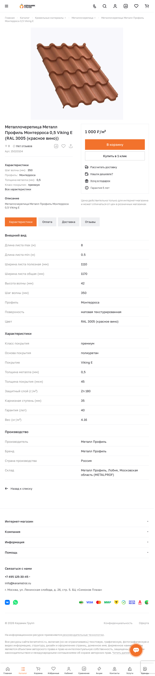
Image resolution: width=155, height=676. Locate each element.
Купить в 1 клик (115, 156)
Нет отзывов (22, 146)
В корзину (115, 145)
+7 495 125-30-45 (16, 576)
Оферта (144, 623)
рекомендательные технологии (83, 634)
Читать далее (121, 652)
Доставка (68, 222)
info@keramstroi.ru (18, 583)
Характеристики (21, 222)
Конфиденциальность (118, 623)
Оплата (47, 222)
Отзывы (90, 222)
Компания (12, 531)
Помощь (11, 552)
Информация (14, 542)
